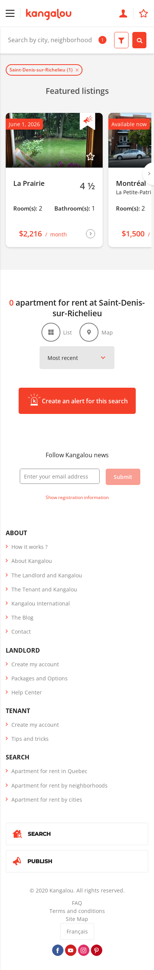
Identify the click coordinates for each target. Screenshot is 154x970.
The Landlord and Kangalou (46, 575)
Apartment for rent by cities (46, 799)
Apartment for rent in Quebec (49, 771)
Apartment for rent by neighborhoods (59, 785)
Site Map (77, 918)
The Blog (22, 617)
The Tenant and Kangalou (44, 589)
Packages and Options (39, 678)
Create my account (35, 664)
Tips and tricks (30, 738)
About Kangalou (31, 560)
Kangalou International (40, 603)
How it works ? (29, 546)
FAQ (77, 903)
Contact (21, 631)
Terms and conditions (77, 911)
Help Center (26, 692)
